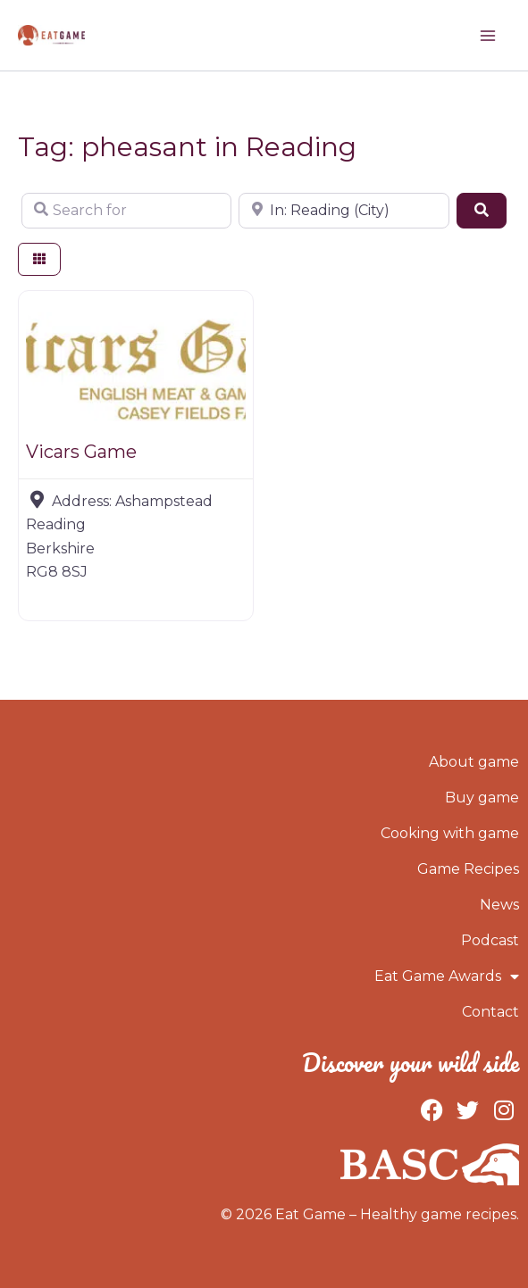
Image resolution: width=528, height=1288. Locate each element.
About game (474, 761)
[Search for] (126, 211)
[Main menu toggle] (487, 35)
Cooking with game (450, 833)
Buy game (482, 797)
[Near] (343, 211)
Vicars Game (81, 451)
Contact (490, 1011)
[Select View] (39, 259)
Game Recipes (468, 868)
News (499, 904)
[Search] (482, 211)
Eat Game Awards (446, 976)
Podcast (490, 940)
